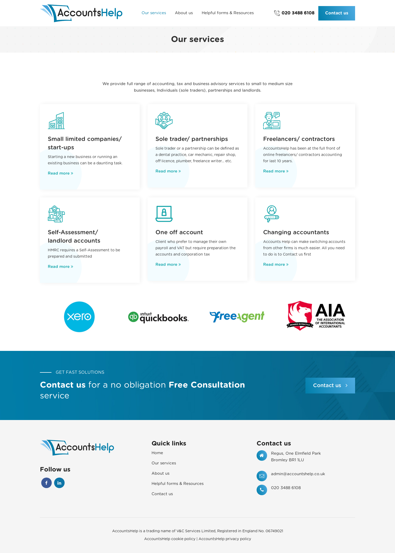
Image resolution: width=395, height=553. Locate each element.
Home (157, 453)
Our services (164, 463)
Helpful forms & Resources (178, 484)
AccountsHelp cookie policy (169, 539)
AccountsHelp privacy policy (225, 539)
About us (160, 473)
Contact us (336, 13)
